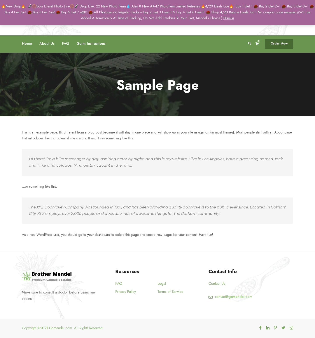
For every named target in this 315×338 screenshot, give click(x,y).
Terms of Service (170, 291)
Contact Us (216, 283)
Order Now (279, 43)
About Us (46, 43)
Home (27, 43)
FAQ (65, 43)
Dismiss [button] (228, 18)
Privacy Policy (125, 291)
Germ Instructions (91, 43)
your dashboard (98, 234)
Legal (162, 283)
